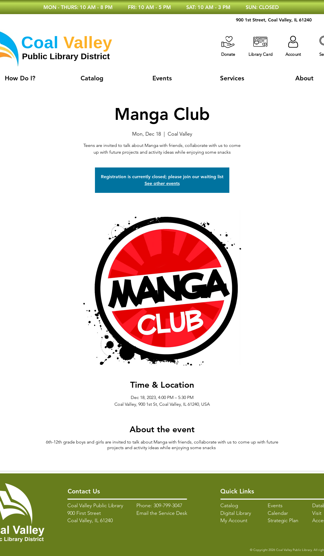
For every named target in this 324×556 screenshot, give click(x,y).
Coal (39, 42)
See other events (162, 183)
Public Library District (66, 56)
